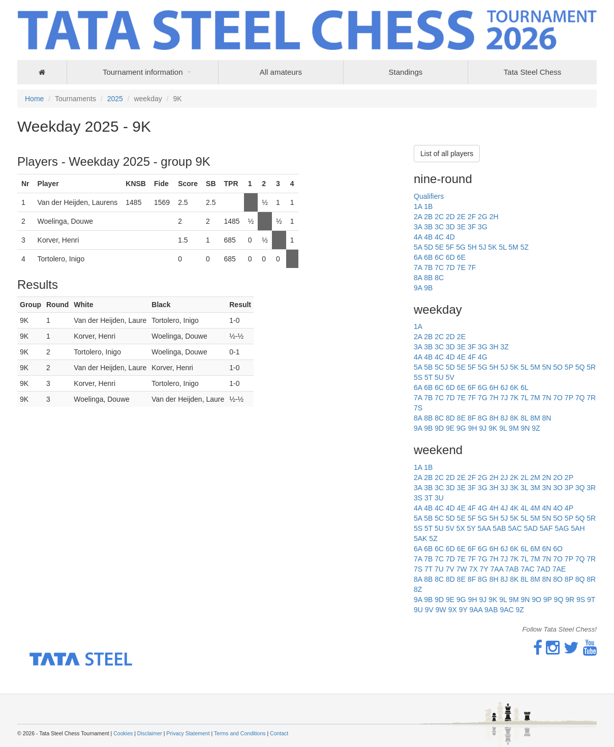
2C (439, 217)
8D (450, 418)
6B (428, 257)
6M (535, 549)
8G (482, 418)
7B (428, 267)
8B (428, 278)
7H (494, 398)
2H (494, 217)
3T (428, 498)
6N (546, 549)
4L (524, 508)
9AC (506, 610)
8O (558, 579)
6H (494, 387)
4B (428, 237)
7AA (496, 569)
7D (450, 267)
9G (461, 428)
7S (418, 408)
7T (428, 569)
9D (439, 428)
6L (524, 387)
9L (503, 428)
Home (34, 99)
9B (428, 288)
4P (569, 508)
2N (546, 477)
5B (428, 367)
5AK (420, 538)
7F (472, 267)
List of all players (446, 154)
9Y (463, 610)
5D (428, 247)
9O (536, 599)
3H (494, 347)
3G (482, 227)
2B (428, 217)
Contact (279, 733)
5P (569, 367)
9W (441, 610)
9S (580, 599)
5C (439, 367)
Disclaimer (149, 733)
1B (428, 206)
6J (504, 387)
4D (450, 237)
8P (569, 579)
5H (472, 247)
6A (418, 257)
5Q (580, 367)
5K (492, 247)
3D (450, 227)
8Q (580, 579)
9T (591, 599)
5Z (524, 247)
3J (504, 488)
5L (502, 247)
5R (591, 367)
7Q (580, 398)
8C (439, 278)
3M (535, 488)
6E (461, 257)
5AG (562, 528)
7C (439, 267)
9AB (491, 610)
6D (450, 257)
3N (546, 488)
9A (418, 288)
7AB (511, 569)
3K (514, 488)
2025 (115, 99)
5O (558, 367)
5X (460, 528)
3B (428, 227)
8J (504, 418)
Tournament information (143, 72)
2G (482, 217)
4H (494, 508)
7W (461, 569)
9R (569, 599)
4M (535, 508)
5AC (515, 528)
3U (439, 498)
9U (418, 610)
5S (418, 377)
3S (418, 498)
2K (514, 477)
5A (418, 247)
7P (569, 398)
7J (504, 398)
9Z (536, 428)
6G (482, 387)
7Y (484, 569)
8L (524, 418)
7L (524, 398)
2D (450, 217)
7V (450, 569)
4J (504, 508)
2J (504, 477)
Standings (406, 72)
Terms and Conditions (240, 733)
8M (535, 418)
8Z (418, 589)
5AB (499, 528)
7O (558, 398)
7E (461, 267)
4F (472, 357)
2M (535, 477)
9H (472, 428)
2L (524, 477)
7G (482, 398)
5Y (471, 528)
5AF (546, 528)
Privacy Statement (187, 733)
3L (524, 488)
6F (472, 387)
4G (482, 357)
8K (514, 418)
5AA (484, 528)
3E (461, 227)
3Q (580, 488)
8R (591, 579)
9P (547, 599)
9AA (475, 610)
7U (439, 569)
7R (591, 398)
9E (450, 428)
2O (558, 477)
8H (494, 418)
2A (418, 217)
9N (525, 428)
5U (439, 377)
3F (472, 227)
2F (472, 217)
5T (428, 377)
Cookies (123, 733)
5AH (578, 528)
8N (546, 418)
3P (569, 488)
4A (418, 237)
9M (513, 428)
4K (514, 508)
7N (546, 398)
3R (591, 488)
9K (492, 428)
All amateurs (281, 72)
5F (450, 247)
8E (461, 418)
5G (461, 247)
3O (558, 488)
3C (439, 227)
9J (482, 428)
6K (514, 387)
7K (514, 398)
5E (439, 247)
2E (461, 217)
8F (472, 418)
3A (418, 227)
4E (461, 357)
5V (450, 377)
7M (535, 398)
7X (473, 569)
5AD (531, 528)
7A (418, 267)
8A (418, 278)
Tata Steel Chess (532, 72)
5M (513, 247)
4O (558, 508)
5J (482, 247)
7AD (543, 569)
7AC (527, 569)
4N (546, 508)
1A (418, 206)
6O (558, 549)
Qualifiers (429, 196)
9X (452, 610)
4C (439, 237)
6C (439, 257)
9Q (559, 599)
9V (429, 610)
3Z (504, 347)
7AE (559, 569)
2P (569, 477)
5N (546, 367)
